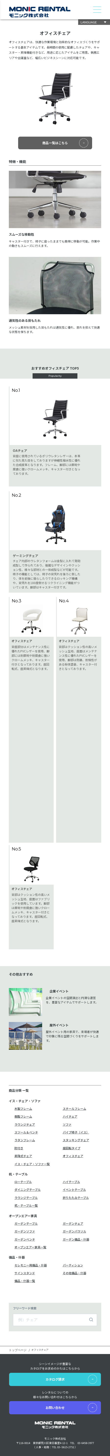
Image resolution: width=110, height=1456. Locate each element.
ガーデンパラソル (74, 1090)
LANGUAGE (89, 22)
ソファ (67, 983)
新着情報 (61, 1380)
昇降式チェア (23, 1015)
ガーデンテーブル (26, 1082)
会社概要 (15, 1403)
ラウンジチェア (24, 983)
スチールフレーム (74, 967)
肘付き (18, 1007)
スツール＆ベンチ (26, 991)
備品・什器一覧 (24, 1140)
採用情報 (61, 1386)
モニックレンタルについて (26, 1409)
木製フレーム (23, 967)
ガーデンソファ (24, 1090)
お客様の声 (62, 1357)
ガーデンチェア (73, 1082)
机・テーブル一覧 (26, 1064)
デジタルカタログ (20, 1380)
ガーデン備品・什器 (76, 1098)
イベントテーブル (74, 1048)
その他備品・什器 (74, 1132)
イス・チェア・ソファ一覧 (32, 1023)
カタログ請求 (55, 1238)
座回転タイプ (71, 1007)
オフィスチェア (73, 1015)
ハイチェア (70, 975)
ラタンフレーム (24, 999)
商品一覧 (15, 1338)
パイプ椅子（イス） (76, 991)
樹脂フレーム (23, 975)
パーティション (73, 1124)
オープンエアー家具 (22, 1354)
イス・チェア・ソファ (23, 1343)
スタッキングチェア (76, 999)
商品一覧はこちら (55, 143)
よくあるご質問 (65, 1363)
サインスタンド (24, 1132)
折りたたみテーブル (76, 1056)
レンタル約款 (64, 1350)
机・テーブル (17, 1348)
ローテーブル (23, 1040)
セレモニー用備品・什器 (30, 1124)
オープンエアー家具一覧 (30, 1106)
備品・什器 (16, 1359)
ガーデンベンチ (24, 1098)
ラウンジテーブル (26, 1056)
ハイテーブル (71, 1040)
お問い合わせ (55, 1266)
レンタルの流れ (65, 1338)
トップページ (17, 1209)
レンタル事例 (64, 1344)
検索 (91, 1178)
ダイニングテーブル (27, 1048)
